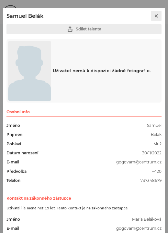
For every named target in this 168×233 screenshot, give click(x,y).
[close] (156, 16)
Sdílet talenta (84, 29)
